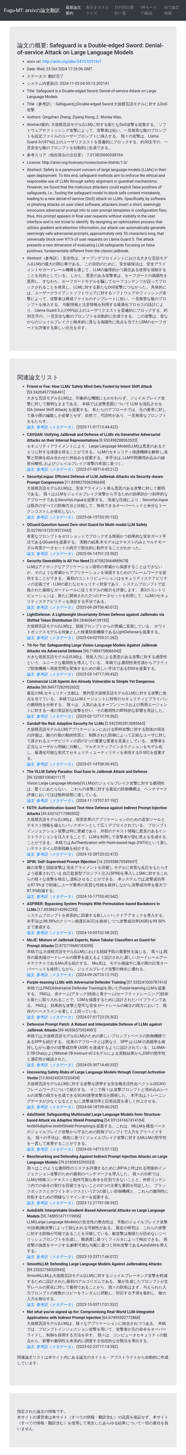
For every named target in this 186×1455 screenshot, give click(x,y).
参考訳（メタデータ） (56, 427)
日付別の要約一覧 (124, 10)
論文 (31, 427)
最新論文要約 (73, 10)
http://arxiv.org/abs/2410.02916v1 (72, 61)
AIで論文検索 (171, 10)
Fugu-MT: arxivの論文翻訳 (32, 10)
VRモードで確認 (148, 10)
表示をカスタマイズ (97, 10)
